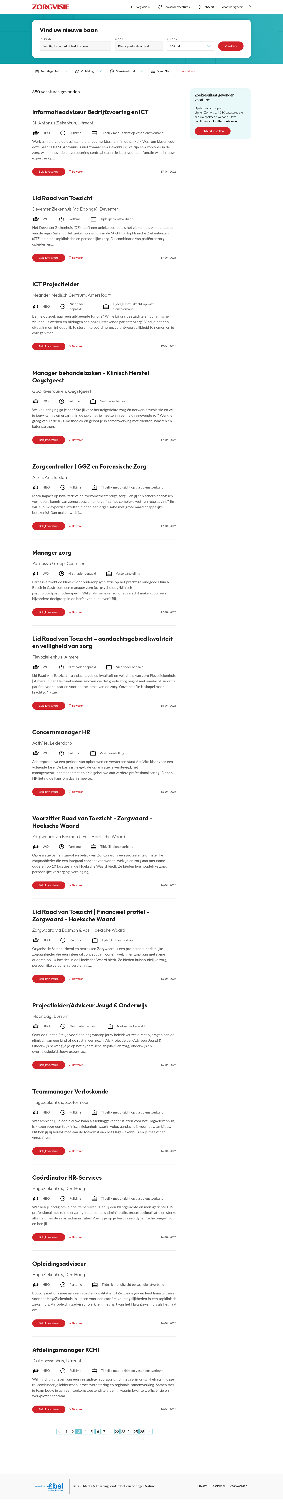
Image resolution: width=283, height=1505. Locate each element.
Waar (119, 38)
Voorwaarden (238, 1485)
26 (142, 1431)
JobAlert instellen (212, 131)
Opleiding (84, 71)
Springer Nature (143, 1486)
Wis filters (188, 71)
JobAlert (205, 7)
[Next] (149, 1431)
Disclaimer (218, 1485)
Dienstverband (122, 71)
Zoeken (231, 46)
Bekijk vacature (49, 171)
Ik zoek (45, 38)
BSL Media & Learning (93, 1486)
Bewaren (77, 171)
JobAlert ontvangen (225, 121)
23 (123, 1431)
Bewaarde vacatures (174, 7)
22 (117, 1431)
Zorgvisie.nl (140, 7)
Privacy (202, 1485)
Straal (172, 38)
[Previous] (59, 1431)
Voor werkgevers (233, 7)
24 (129, 1431)
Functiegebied (46, 71)
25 (136, 1431)
